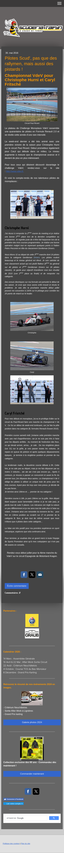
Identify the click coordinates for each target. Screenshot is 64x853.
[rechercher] (26, 818)
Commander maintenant (32, 774)
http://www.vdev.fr (15, 171)
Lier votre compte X (13, 804)
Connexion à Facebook (13, 799)
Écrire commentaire (16, 586)
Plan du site (25, 843)
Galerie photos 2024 (32, 722)
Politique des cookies (11, 843)
